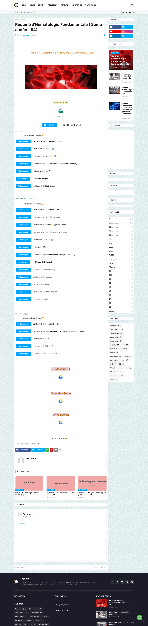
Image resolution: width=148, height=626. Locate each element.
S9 (121, 307)
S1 (121, 271)
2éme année (26, 20)
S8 (121, 303)
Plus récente (21, 567)
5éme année (121, 235)
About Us (22, 12)
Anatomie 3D (90, 5)
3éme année (121, 227)
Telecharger (49, 125)
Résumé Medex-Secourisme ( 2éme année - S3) (60, 494)
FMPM (121, 255)
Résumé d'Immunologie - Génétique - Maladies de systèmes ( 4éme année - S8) (126, 109)
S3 (121, 283)
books (121, 247)
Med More (31, 458)
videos (121, 311)
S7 (121, 299)
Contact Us (76, 5)
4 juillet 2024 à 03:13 (29, 516)
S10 (121, 275)
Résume (33, 444)
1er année (121, 219)
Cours (32, 5)
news (121, 263)
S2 (121, 279)
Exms (40, 5)
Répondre (21, 523)
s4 (38, 444)
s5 (121, 291)
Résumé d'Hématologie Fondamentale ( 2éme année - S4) (120, 602)
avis (121, 243)
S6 (121, 295)
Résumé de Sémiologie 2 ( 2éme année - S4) (27, 494)
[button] (132, 5)
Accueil (17, 20)
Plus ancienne (100, 567)
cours (121, 251)
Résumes (52, 5)
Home (24, 5)
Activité (64, 5)
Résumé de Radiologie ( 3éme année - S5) (126, 77)
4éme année (121, 231)
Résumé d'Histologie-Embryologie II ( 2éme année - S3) (92, 494)
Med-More (121, 259)
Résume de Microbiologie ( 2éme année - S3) (126, 91)
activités (121, 239)
